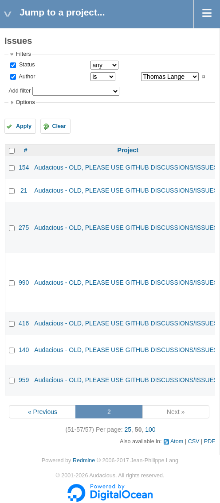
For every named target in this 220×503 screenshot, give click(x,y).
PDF (209, 441)
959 (24, 379)
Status (26, 65)
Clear (59, 126)
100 (150, 429)
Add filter (19, 91)
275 (24, 227)
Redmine (84, 460)
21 (24, 190)
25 (128, 429)
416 (24, 323)
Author (26, 77)
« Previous (42, 411)
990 (24, 282)
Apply (23, 126)
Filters (23, 54)
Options (25, 102)
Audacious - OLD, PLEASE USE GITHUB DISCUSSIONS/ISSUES (126, 167)
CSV (194, 441)
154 (24, 167)
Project (128, 150)
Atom (176, 441)
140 (24, 349)
